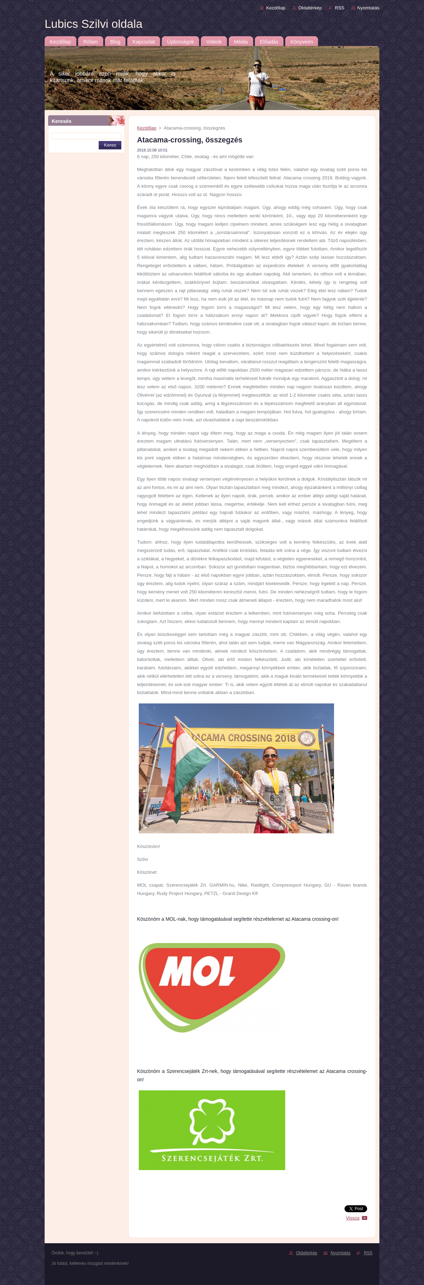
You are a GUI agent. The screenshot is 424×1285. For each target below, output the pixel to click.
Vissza (352, 1218)
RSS (339, 7)
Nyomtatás (368, 7)
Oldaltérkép (310, 7)
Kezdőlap (275, 7)
